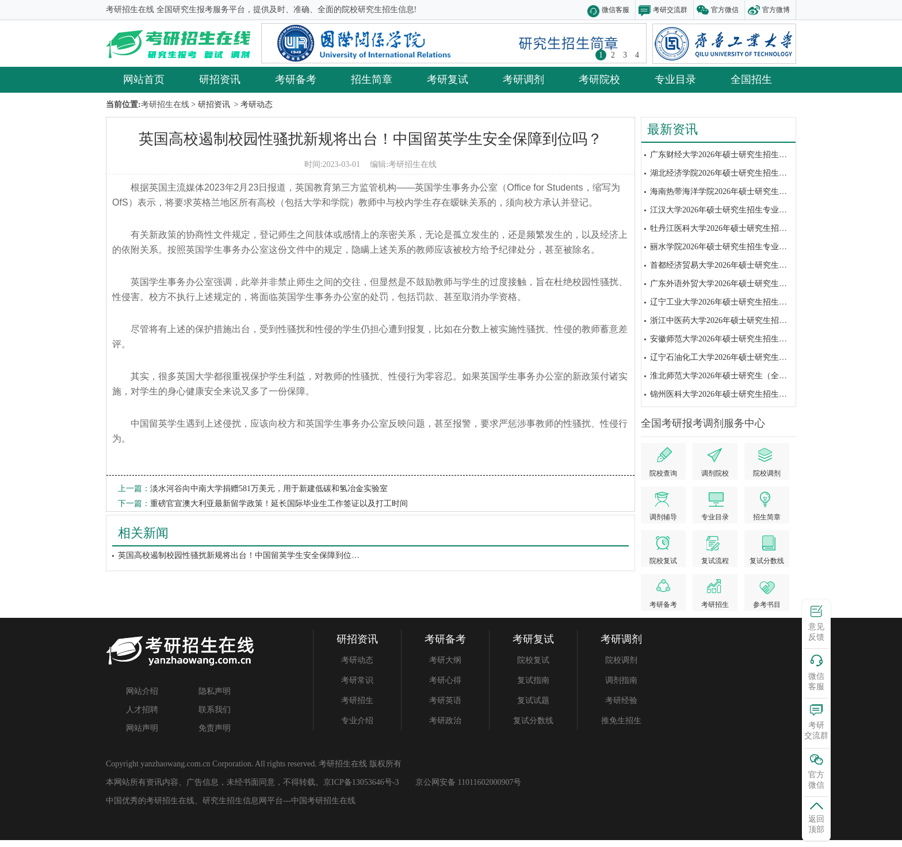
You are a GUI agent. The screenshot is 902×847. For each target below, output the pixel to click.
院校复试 (533, 660)
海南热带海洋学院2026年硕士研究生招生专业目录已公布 (750, 191)
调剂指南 (621, 680)
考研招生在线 (412, 164)
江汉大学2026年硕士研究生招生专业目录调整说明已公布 (750, 210)
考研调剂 (523, 79)
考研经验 (621, 700)
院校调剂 (621, 660)
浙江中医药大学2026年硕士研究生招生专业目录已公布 (746, 320)
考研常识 (357, 680)
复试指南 (533, 680)
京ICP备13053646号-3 (361, 782)
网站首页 (144, 79)
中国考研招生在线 (323, 800)
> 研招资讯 (209, 104)
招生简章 (371, 79)
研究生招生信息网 (234, 800)
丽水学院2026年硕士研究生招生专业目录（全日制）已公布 (754, 246)
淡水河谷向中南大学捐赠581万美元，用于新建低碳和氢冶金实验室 (269, 488)
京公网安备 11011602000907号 (468, 782)
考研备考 (295, 79)
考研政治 (445, 720)
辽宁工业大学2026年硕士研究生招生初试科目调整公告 (746, 302)
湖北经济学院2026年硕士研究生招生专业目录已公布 (742, 173)
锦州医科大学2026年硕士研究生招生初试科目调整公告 (746, 394)
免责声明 (214, 728)
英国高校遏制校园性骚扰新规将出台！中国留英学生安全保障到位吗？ (370, 139)
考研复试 (447, 79)
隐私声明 (214, 691)
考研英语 (445, 700)
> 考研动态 (252, 104)
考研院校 (599, 79)
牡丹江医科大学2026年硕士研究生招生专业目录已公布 (746, 228)
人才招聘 (142, 709)
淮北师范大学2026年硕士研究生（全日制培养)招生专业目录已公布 (768, 375)
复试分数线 (533, 720)
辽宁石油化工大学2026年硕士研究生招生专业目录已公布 (750, 357)
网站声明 (142, 728)
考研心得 (445, 680)
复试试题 (533, 700)
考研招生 (357, 700)
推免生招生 (621, 720)
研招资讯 (219, 79)
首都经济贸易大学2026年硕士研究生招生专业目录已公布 (750, 265)
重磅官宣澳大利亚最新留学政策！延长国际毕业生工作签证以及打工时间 (279, 503)
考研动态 (357, 660)
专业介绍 (357, 720)
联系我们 (214, 709)
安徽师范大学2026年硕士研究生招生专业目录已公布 (742, 339)
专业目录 (675, 79)
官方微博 (776, 10)
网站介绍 (142, 691)
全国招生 (751, 79)
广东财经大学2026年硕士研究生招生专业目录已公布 (742, 154)
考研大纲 (445, 660)
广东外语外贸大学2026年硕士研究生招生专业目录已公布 (750, 283)
